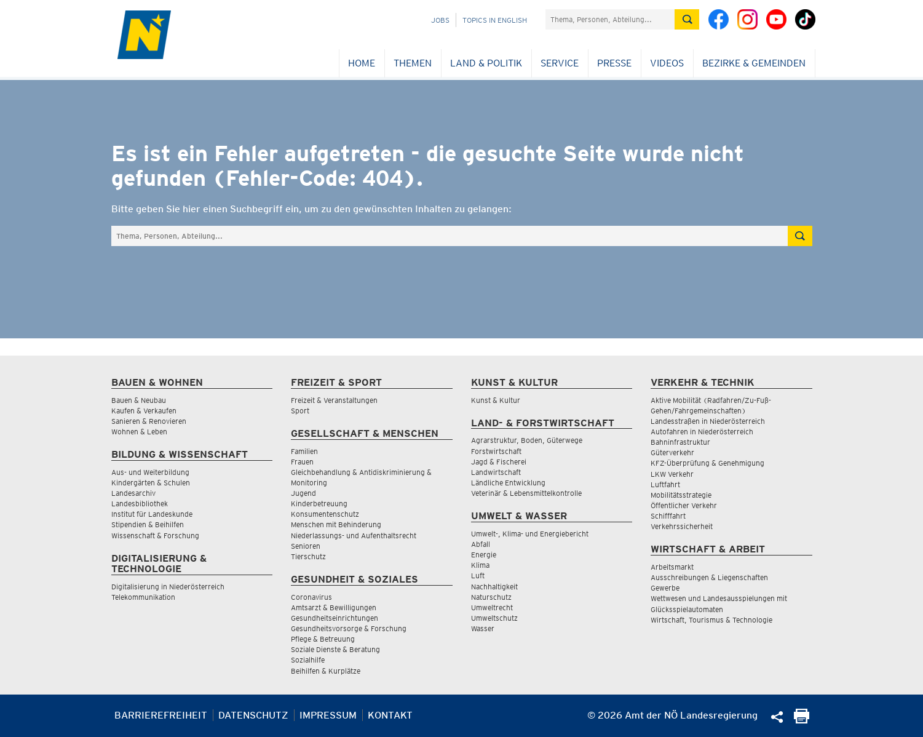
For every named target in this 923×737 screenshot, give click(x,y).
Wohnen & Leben (139, 431)
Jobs (440, 20)
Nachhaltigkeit (494, 586)
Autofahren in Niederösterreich (702, 431)
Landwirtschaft (496, 472)
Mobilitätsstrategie (681, 495)
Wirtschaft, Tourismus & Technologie (711, 619)
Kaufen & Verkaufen (143, 410)
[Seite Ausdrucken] (801, 720)
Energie (483, 554)
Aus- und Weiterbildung (150, 472)
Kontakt (390, 715)
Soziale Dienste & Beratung (335, 649)
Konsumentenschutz (325, 514)
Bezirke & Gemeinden (754, 63)
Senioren (305, 546)
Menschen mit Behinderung (336, 524)
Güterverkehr (672, 452)
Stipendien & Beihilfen (147, 524)
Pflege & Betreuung (323, 638)
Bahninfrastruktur (680, 442)
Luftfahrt (665, 484)
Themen (413, 63)
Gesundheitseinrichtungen (334, 618)
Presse (614, 63)
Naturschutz (491, 597)
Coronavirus (311, 597)
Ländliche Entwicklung (508, 482)
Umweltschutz (494, 618)
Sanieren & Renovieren (148, 421)
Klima (480, 565)
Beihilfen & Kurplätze (325, 670)
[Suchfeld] (610, 19)
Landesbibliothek (139, 503)
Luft (478, 575)
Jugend (303, 493)
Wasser (482, 628)
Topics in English (494, 20)
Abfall (480, 544)
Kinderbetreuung (319, 503)
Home (361, 63)
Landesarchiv (133, 493)
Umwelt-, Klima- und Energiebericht (529, 533)
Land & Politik (486, 63)
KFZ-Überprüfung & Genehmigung (707, 463)
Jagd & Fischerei (498, 461)
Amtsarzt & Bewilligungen (333, 607)
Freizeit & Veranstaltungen (334, 400)
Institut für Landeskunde (151, 514)
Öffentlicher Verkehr (684, 505)
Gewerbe (665, 587)
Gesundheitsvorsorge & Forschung (348, 628)
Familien (304, 451)
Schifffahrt (668, 515)
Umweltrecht (492, 607)
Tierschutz (308, 556)
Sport (300, 410)
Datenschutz (253, 715)
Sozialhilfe (308, 659)
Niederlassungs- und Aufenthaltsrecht (353, 535)
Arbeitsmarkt (672, 567)
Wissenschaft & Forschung (155, 535)
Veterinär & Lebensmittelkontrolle (526, 493)
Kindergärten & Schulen (150, 482)
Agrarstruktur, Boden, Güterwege (526, 440)
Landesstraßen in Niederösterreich (708, 421)
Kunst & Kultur (495, 400)
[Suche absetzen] (687, 19)
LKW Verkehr (672, 474)
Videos (667, 63)
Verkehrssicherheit (682, 526)
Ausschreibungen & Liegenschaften (709, 577)
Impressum (328, 715)
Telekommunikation (143, 597)
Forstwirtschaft (496, 451)
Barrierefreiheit (160, 715)
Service (560, 63)
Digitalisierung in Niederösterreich (167, 586)
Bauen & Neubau (138, 400)
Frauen (302, 461)
